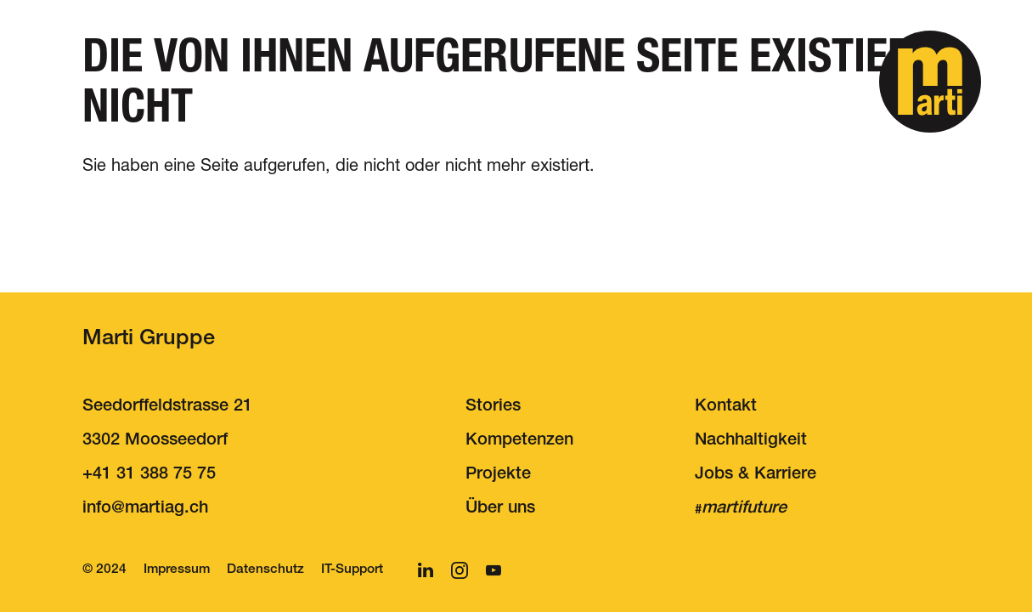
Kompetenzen (519, 441)
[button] (930, 82)
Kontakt (726, 407)
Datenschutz (265, 570)
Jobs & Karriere (755, 475)
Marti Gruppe (148, 339)
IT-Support (352, 570)
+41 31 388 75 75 (149, 475)
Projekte (498, 475)
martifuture (744, 509)
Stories (493, 407)
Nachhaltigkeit (751, 441)
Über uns (500, 509)
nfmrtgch (145, 509)
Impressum (177, 570)
